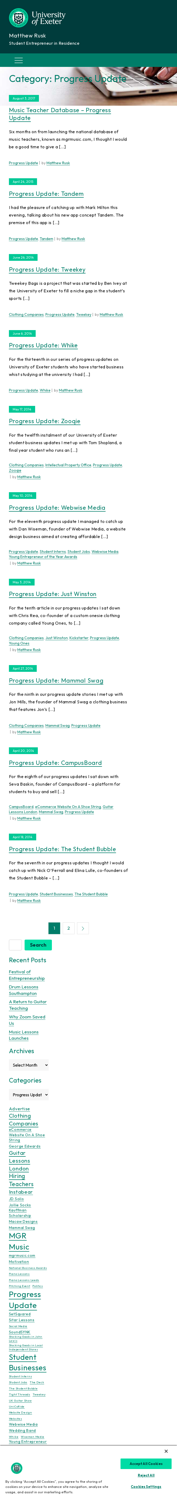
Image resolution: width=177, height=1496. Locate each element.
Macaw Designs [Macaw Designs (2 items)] (23, 1221)
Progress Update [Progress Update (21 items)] (25, 1299)
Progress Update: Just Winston (52, 594)
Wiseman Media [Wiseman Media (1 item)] (32, 1437)
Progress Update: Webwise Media (57, 507)
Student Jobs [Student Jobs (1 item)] (18, 1382)
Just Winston (56, 637)
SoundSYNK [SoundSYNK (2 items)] (20, 1332)
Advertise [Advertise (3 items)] (19, 1108)
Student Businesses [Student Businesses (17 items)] (27, 1362)
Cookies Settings (146, 1486)
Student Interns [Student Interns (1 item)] (20, 1376)
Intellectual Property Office (68, 465)
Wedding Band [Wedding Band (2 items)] (22, 1430)
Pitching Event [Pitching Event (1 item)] (19, 1286)
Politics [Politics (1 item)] (37, 1286)
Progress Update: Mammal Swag (56, 680)
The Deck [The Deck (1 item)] (37, 1382)
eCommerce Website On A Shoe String (68, 806)
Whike (45, 390)
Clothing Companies (26, 314)
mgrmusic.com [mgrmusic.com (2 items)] (22, 1255)
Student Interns (53, 551)
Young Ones (19, 643)
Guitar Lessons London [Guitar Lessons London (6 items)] (19, 1160)
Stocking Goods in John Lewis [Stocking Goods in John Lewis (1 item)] (25, 1339)
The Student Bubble (91, 894)
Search (38, 945)
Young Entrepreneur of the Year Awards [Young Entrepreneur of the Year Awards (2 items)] (28, 1444)
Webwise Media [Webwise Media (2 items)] (23, 1424)
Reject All (146, 1475)
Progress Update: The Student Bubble (62, 849)
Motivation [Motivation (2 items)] (19, 1261)
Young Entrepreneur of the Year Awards (43, 556)
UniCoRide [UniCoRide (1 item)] (17, 1406)
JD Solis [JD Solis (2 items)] (16, 1198)
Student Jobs (79, 551)
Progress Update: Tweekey (47, 269)
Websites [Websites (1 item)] (15, 1418)
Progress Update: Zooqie (45, 421)
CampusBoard (21, 806)
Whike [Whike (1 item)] (14, 1437)
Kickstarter (78, 637)
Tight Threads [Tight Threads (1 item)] (19, 1394)
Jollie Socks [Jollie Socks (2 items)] (20, 1205)
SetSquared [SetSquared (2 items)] (20, 1313)
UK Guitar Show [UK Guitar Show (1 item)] (20, 1400)
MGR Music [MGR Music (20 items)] (19, 1241)
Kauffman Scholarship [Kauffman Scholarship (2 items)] (20, 1213)
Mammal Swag (57, 725)
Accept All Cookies (146, 1463)
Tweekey (83, 314)
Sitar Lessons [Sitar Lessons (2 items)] (22, 1319)
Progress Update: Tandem (46, 193)
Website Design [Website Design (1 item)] (20, 1412)
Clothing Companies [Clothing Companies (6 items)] (23, 1119)
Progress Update (23, 162)
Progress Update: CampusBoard (55, 762)
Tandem (46, 238)
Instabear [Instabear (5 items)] (21, 1192)
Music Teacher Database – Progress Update (60, 114)
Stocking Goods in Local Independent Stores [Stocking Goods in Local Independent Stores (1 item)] (26, 1347)
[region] (88, 1470)
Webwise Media (105, 551)
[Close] (166, 1451)
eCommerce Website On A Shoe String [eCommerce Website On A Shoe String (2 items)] (27, 1134)
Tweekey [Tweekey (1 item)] (39, 1394)
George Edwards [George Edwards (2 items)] (25, 1146)
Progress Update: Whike (43, 345)
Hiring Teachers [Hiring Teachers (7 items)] (21, 1180)
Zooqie (15, 470)
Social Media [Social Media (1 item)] (18, 1326)
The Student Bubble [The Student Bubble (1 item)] (23, 1388)
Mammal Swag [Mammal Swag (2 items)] (22, 1227)
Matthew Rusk (58, 162)
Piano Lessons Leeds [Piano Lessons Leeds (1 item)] (24, 1280)
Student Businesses (56, 894)
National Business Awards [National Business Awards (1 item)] (28, 1268)
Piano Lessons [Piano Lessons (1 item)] (19, 1274)
